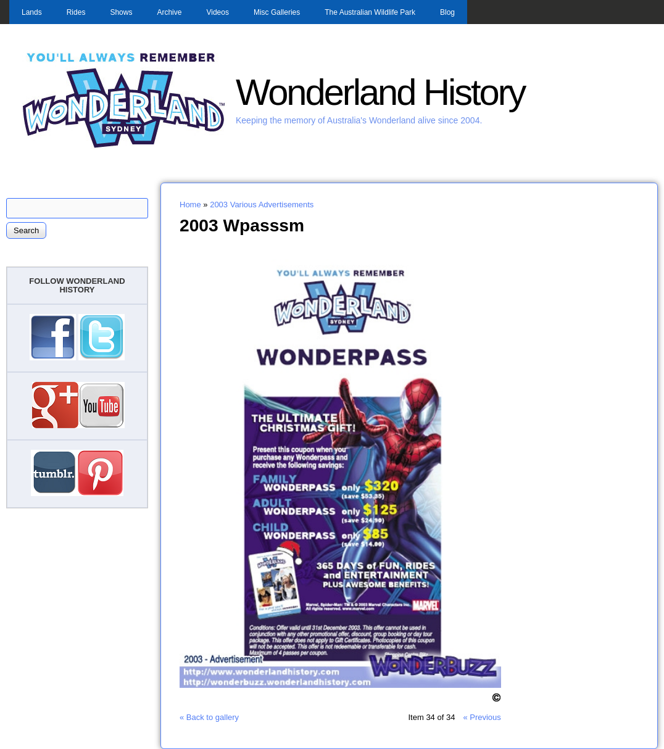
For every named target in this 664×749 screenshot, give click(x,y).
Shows (121, 12)
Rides (76, 12)
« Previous (481, 717)
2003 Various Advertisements (261, 204)
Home (190, 204)
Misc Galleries (277, 12)
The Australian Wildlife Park (370, 12)
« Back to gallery (209, 717)
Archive (169, 12)
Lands (32, 12)
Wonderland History (380, 92)
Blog (447, 12)
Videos (217, 12)
